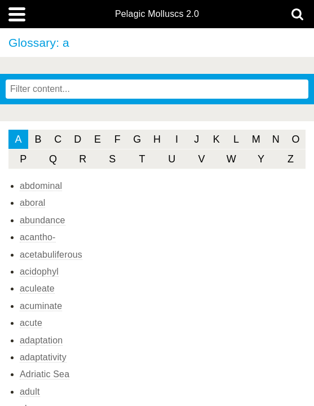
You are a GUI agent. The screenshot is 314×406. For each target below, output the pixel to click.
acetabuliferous (51, 254)
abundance (42, 220)
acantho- (38, 237)
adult (30, 391)
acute (31, 323)
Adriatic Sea (44, 374)
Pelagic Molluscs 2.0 (157, 14)
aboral (32, 203)
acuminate (41, 306)
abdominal (41, 186)
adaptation (41, 340)
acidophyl (39, 271)
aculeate (37, 288)
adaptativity (43, 357)
